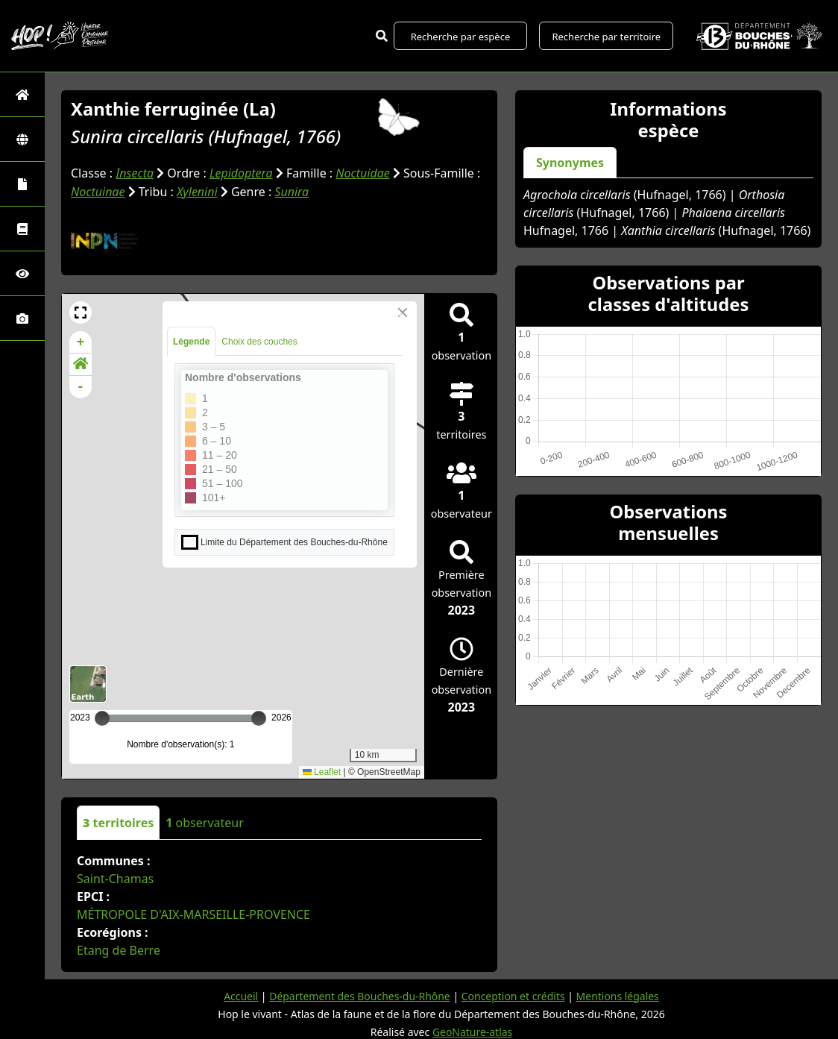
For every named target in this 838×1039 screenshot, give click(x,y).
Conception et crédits (513, 995)
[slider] (258, 716)
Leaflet (322, 770)
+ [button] (81, 341)
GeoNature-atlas (472, 1030)
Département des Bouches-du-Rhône (359, 995)
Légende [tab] (191, 340)
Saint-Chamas (115, 877)
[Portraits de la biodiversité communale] (22, 184)
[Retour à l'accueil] (22, 94)
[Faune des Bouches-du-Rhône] (22, 229)
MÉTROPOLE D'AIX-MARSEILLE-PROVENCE (193, 913)
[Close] (402, 311)
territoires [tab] (118, 821)
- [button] (81, 386)
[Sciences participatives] (22, 273)
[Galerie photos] (22, 318)
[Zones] (22, 139)
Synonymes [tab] (570, 162)
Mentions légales (618, 995)
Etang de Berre (118, 949)
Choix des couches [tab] (259, 340)
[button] (80, 311)
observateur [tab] (205, 821)
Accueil (240, 995)
